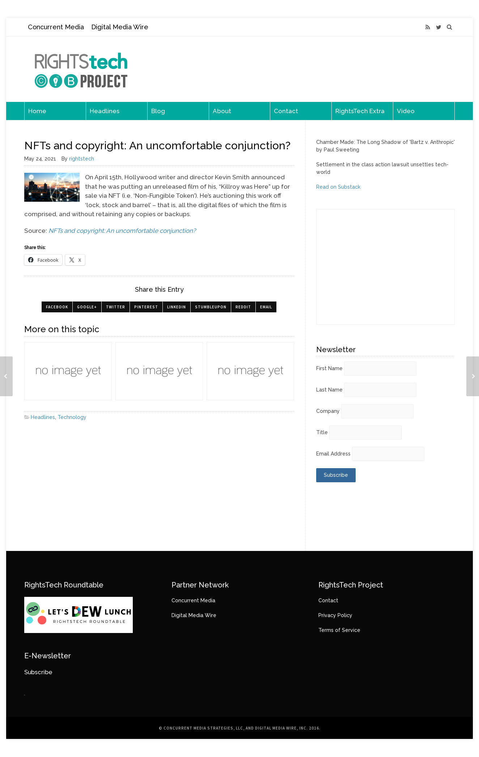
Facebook (57, 306)
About (222, 111)
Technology (72, 417)
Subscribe (38, 672)
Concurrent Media (56, 27)
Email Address (333, 454)
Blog (158, 111)
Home (37, 111)
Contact (286, 111)
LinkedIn (176, 306)
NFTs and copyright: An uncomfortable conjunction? (122, 230)
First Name (329, 368)
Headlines (104, 111)
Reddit (243, 306)
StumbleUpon (210, 306)
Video (406, 111)
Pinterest (146, 306)
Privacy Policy (335, 615)
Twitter (115, 306)
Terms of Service (339, 630)
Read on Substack (338, 187)
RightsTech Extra (360, 111)
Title (322, 432)
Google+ (87, 306)
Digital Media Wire (119, 27)
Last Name (329, 390)
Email (266, 306)
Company (328, 411)
